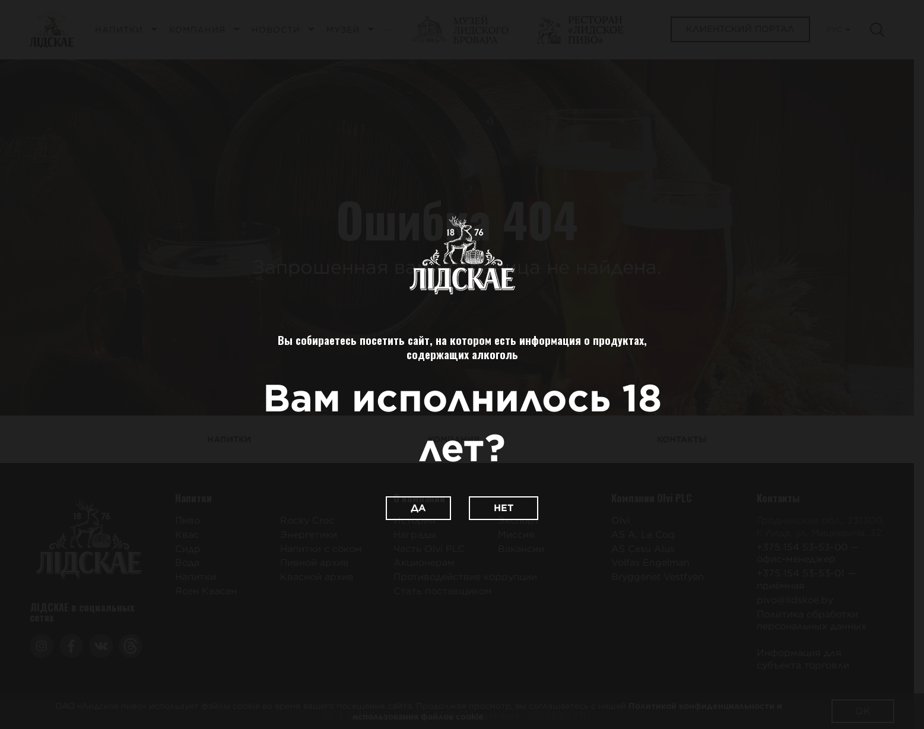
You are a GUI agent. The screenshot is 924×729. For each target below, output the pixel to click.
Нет (503, 508)
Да (418, 508)
